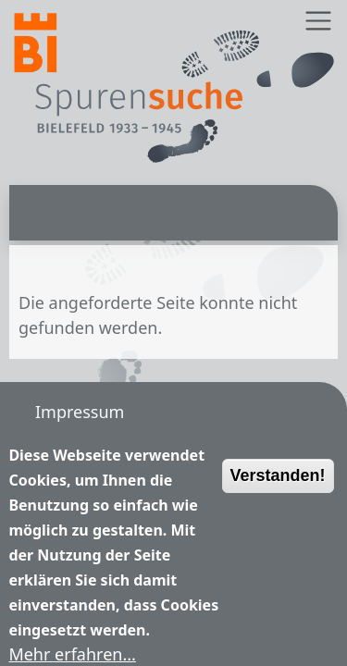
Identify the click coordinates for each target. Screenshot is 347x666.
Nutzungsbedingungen (125, 453)
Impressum (79, 412)
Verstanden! (278, 495)
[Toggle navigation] (318, 21)
